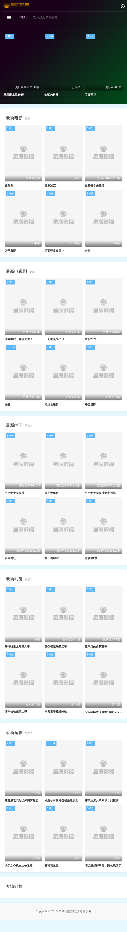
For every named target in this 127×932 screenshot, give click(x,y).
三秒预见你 (52, 865)
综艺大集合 (52, 493)
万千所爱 (10, 250)
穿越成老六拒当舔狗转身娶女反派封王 (28, 800)
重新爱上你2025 (14, 94)
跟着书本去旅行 (94, 185)
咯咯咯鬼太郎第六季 (17, 646)
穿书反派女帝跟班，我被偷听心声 (106, 800)
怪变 (7, 404)
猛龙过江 (50, 185)
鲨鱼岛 (9, 185)
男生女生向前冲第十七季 (100, 493)
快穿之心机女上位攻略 (19, 865)
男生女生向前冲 (14, 493)
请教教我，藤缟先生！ (19, 339)
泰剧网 (87, 911)
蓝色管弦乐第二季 (56, 646)
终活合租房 (52, 404)
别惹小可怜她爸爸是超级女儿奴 (64, 800)
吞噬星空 (90, 94)
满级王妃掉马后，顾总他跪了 (103, 865)
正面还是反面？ (54, 250)
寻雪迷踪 (90, 404)
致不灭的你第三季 (96, 646)
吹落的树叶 (51, 94)
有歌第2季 (91, 558)
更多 (28, 118)
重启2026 (91, 339)
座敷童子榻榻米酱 (56, 711)
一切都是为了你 (54, 339)
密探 (87, 250)
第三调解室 (52, 558)
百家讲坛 (10, 558)
